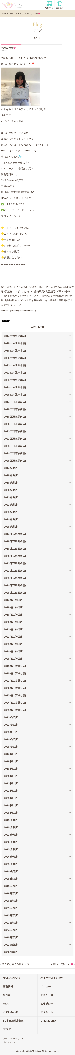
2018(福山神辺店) (13, 607)
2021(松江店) (11, 717)
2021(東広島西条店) (15, 563)
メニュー (46, 986)
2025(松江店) (11, 746)
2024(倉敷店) (11, 856)
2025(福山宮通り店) (15, 710)
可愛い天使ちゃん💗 (61, 964)
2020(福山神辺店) (13, 622)
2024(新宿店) (11, 930)
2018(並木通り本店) (15, 343)
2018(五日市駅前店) (15, 409)
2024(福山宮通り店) (15, 702)
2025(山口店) (11, 878)
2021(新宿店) (11, 908)
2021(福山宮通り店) (15, 680)
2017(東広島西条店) (15, 534)
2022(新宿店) (11, 915)
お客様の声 (47, 1003)
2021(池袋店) (11, 944)
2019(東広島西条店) (15, 548)
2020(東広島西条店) (15, 556)
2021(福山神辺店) (13, 629)
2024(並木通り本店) (15, 387)
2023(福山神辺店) (13, 644)
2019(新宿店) (11, 893)
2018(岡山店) (11, 761)
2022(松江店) (11, 724)
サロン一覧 (47, 995)
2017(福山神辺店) (13, 600)
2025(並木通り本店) (15, 394)
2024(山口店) (11, 871)
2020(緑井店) (11, 490)
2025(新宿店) (11, 937)
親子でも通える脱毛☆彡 (15, 964)
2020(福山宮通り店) (15, 673)
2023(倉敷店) (11, 849)
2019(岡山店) (11, 768)
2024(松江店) (11, 739)
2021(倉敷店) (11, 834)
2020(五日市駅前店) (15, 424)
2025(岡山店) (11, 812)
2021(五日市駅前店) (15, 431)
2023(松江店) (11, 732)
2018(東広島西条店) (15, 541)
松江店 (21, 14)
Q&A (5, 1003)
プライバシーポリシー (13, 1038)
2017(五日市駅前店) (15, 402)
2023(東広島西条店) (15, 578)
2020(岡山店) (11, 776)
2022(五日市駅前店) (15, 438)
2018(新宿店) (11, 886)
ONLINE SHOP (49, 1020)
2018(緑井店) (11, 475)
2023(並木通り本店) (15, 380)
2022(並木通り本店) (15, 372)
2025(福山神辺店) (13, 658)
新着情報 (8, 986)
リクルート (47, 1012)
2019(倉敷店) (11, 820)
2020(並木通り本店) (15, 358)
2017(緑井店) (11, 468)
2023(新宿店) (11, 922)
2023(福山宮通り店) (15, 695)
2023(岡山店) (11, 798)
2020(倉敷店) (11, 827)
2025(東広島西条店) (15, 592)
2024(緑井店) (11, 519)
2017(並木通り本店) (15, 336)
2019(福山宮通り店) (15, 666)
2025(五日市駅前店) (15, 460)
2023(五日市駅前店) (15, 446)
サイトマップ (9, 1042)
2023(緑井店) (11, 512)
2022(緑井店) (11, 504)
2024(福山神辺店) (13, 651)
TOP (4, 14)
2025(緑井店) (11, 526)
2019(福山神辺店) (13, 614)
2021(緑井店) (11, 497)
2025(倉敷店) (11, 864)
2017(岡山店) (11, 754)
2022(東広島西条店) (15, 570)
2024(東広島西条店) (15, 585)
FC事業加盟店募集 (13, 1020)
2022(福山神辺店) (13, 636)
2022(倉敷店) (11, 842)
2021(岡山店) (11, 783)
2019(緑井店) (11, 482)
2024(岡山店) (11, 805)
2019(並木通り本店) (15, 350)
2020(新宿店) (11, 900)
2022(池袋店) (11, 952)
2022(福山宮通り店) (15, 688)
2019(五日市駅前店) (15, 416)
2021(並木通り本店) (15, 365)
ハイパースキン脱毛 (52, 977)
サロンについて (12, 977)
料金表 (6, 995)
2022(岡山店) (11, 790)
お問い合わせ (10, 1012)
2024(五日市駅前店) (15, 453)
